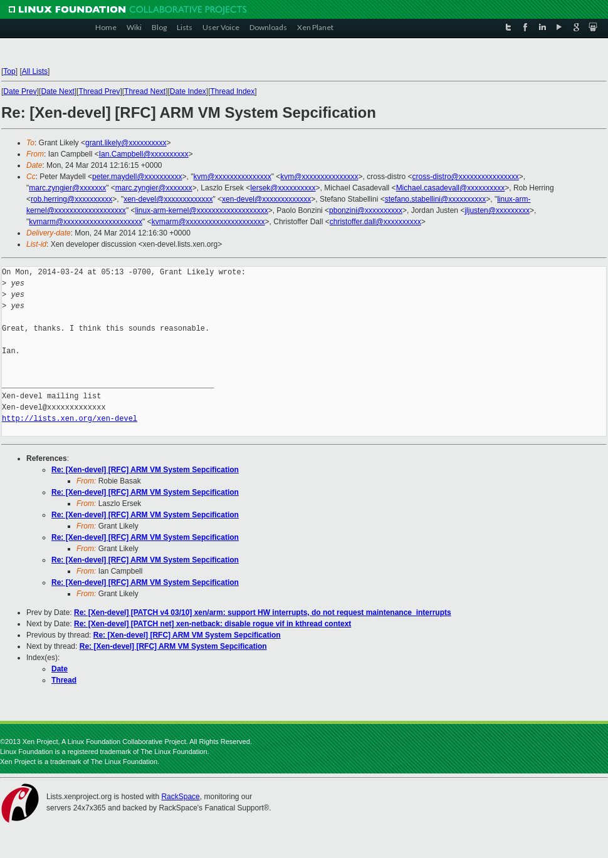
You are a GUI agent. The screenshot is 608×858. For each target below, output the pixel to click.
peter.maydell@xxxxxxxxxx (137, 176)
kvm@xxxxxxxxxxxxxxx (232, 176)
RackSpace (180, 796)
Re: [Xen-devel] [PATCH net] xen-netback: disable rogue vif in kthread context (212, 623)
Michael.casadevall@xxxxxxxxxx (450, 187)
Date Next (57, 91)
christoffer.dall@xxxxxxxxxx (375, 221)
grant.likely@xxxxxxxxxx (126, 142)
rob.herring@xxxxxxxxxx (71, 199)
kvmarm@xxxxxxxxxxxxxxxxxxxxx (85, 221)
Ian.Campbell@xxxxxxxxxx (144, 154)
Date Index (188, 91)
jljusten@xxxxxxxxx (497, 210)
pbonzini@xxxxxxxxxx (365, 210)
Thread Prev (99, 91)
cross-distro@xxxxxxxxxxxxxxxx (465, 176)
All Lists (35, 71)
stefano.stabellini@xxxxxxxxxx (435, 199)
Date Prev (19, 91)
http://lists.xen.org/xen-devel (69, 418)
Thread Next (144, 91)
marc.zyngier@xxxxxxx (67, 187)
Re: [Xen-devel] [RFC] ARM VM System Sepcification (145, 469)
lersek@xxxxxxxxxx (282, 187)
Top (9, 71)
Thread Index (233, 91)
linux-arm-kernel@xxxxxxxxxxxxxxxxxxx (201, 210)
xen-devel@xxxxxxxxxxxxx (167, 199)
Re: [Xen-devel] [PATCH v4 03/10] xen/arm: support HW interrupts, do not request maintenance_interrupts (262, 612)
